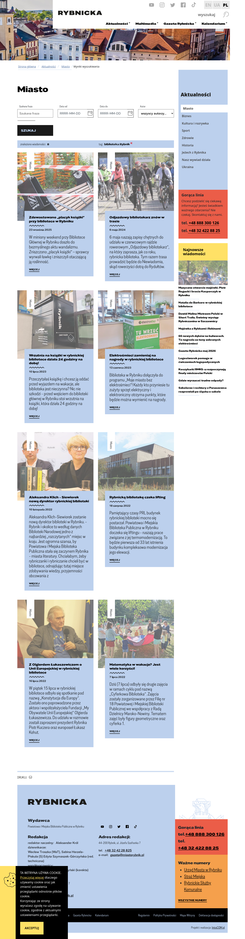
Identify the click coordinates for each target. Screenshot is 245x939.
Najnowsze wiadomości (194, 251)
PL (225, 5)
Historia (188, 145)
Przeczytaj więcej (32, 877)
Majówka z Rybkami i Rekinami (199, 328)
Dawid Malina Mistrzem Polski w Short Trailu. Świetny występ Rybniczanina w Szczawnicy (200, 317)
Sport (186, 130)
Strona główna (27, 66)
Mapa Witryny (187, 915)
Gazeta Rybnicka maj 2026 (197, 350)
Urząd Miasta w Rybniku (203, 870)
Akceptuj (32, 928)
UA (217, 5)
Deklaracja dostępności (211, 915)
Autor (142, 106)
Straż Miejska (194, 876)
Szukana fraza (25, 106)
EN (208, 5)
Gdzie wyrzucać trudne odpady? (201, 380)
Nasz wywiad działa (196, 160)
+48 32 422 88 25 (204, 230)
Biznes (186, 116)
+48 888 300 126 (204, 222)
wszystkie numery (192, 900)
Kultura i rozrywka (195, 123)
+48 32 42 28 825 (118, 851)
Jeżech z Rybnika (194, 152)
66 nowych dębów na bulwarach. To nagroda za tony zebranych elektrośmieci (201, 339)
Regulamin (144, 915)
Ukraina (187, 167)
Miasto (65, 66)
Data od (63, 106)
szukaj (28, 130)
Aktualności (48, 66)
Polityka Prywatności (164, 915)
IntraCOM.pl (218, 928)
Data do (104, 106)
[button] (90, 113)
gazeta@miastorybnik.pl (127, 855)
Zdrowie (188, 138)
